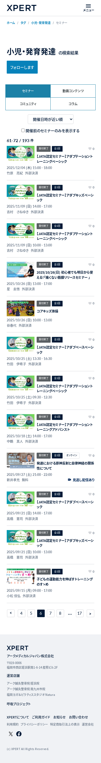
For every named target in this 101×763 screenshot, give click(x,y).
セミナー (28, 90)
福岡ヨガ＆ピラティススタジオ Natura (31, 694)
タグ (23, 22)
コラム (73, 103)
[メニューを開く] (88, 8)
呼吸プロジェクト (19, 704)
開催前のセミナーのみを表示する (53, 130)
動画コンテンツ (73, 90)
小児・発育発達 (41, 22)
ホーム (11, 22)
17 (79, 613)
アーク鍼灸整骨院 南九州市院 (26, 689)
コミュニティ (28, 103)
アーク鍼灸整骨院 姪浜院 (23, 683)
